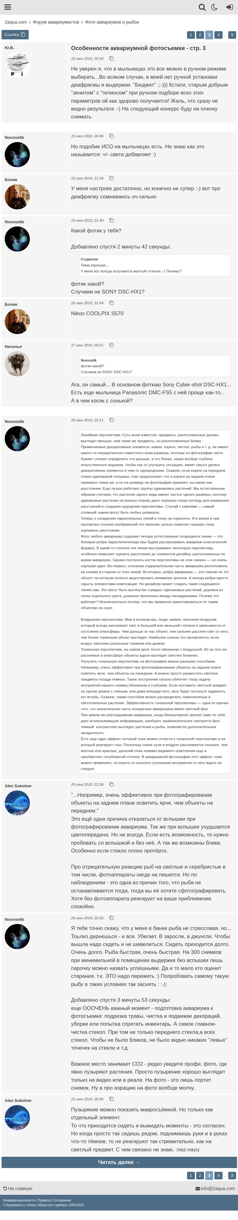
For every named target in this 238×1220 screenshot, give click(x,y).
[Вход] (228, 8)
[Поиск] (203, 8)
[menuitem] (19, 1200)
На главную (17, 1188)
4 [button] (218, 34)
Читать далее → (119, 1162)
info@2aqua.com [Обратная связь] (215, 1188)
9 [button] (232, 34)
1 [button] (191, 34)
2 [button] (200, 34)
